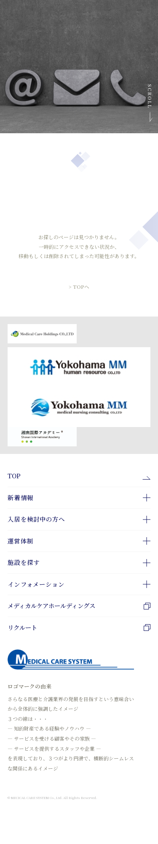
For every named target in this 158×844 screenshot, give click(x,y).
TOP (14, 476)
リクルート (79, 628)
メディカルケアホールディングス (79, 606)
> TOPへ (79, 283)
